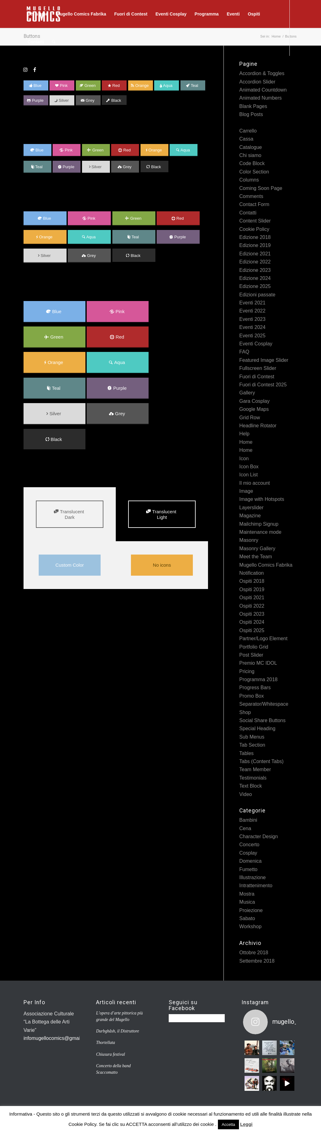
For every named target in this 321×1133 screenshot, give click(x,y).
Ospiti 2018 (251, 581)
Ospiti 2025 (251, 630)
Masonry (248, 540)
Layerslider (251, 507)
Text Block (250, 786)
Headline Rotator (257, 425)
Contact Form (254, 204)
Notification (251, 573)
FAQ (244, 351)
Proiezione (251, 910)
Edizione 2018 (255, 237)
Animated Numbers (260, 98)
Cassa (246, 139)
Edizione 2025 (255, 286)
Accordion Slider (257, 81)
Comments (251, 196)
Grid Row (249, 417)
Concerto (249, 844)
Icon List (248, 474)
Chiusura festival (110, 1054)
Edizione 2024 (255, 278)
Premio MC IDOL (258, 663)
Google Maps (254, 409)
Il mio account (254, 483)
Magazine (250, 515)
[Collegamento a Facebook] (34, 69)
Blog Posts (251, 114)
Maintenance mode (260, 532)
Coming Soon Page (260, 188)
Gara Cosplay (254, 401)
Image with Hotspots (261, 499)
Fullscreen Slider (257, 368)
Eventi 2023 (252, 319)
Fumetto (248, 869)
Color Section (254, 171)
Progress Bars (255, 687)
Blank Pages (253, 106)
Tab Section (252, 745)
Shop (245, 712)
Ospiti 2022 (251, 606)
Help (244, 433)
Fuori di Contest (256, 376)
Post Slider (251, 655)
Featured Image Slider (263, 360)
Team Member (255, 769)
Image (246, 491)
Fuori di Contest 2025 (263, 384)
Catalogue (250, 147)
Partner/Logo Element (263, 638)
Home (246, 442)
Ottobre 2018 (253, 952)
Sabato (247, 918)
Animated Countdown (263, 89)
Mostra (246, 894)
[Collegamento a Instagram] (25, 69)
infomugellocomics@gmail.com (58, 1038)
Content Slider (255, 220)
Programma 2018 (258, 679)
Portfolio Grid (253, 647)
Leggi (246, 1124)
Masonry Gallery (257, 548)
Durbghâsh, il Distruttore (117, 1031)
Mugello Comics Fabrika (266, 565)
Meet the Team (255, 556)
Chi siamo (250, 155)
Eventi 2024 (252, 327)
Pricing (246, 671)
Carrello (248, 130)
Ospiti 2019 (251, 589)
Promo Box (251, 696)
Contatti (247, 212)
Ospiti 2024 (251, 622)
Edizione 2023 (255, 270)
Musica (247, 902)
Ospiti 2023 (251, 614)
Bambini (248, 820)
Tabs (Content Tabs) (261, 761)
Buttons (247, 122)
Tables (246, 753)
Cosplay (248, 853)
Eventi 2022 (252, 310)
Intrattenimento (255, 885)
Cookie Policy (254, 229)
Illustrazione (252, 877)
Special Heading (257, 728)
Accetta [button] (228, 1124)
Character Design (258, 836)
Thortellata (105, 1042)
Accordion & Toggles (261, 73)
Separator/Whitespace (263, 704)
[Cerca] (53, 42)
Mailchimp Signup (258, 524)
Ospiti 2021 (251, 597)
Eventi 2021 (252, 302)
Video (245, 794)
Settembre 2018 (257, 961)
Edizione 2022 (255, 261)
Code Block (252, 163)
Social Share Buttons (262, 720)
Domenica (250, 861)
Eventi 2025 (252, 335)
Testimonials (253, 777)
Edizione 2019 (255, 245)
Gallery (247, 392)
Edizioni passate (257, 294)
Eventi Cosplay (255, 343)
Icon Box (248, 466)
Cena (245, 828)
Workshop (250, 926)
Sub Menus (251, 737)
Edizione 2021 (255, 253)
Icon (244, 458)
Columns (249, 179)
